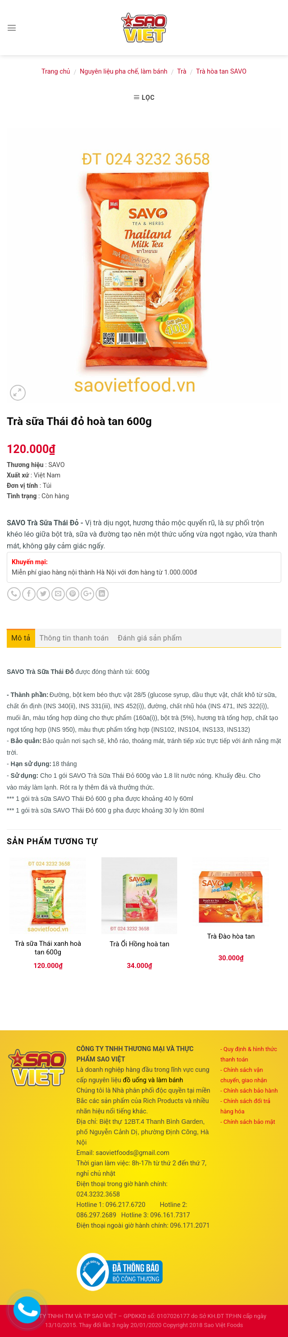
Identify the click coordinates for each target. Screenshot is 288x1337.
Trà (181, 71)
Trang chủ (55, 71)
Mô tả (21, 638)
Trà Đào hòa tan (231, 936)
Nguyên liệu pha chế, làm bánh (123, 71)
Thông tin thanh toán (74, 638)
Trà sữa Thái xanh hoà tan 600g (48, 948)
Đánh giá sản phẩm (150, 638)
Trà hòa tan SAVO (221, 71)
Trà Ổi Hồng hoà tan (139, 944)
